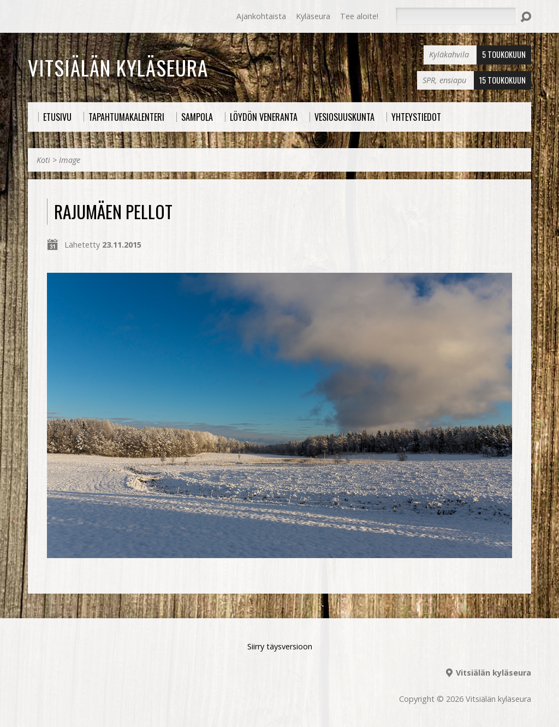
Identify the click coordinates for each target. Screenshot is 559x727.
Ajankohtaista (261, 16)
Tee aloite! (359, 16)
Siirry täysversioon (279, 646)
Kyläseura (313, 16)
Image (69, 160)
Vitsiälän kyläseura (118, 67)
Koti (43, 160)
